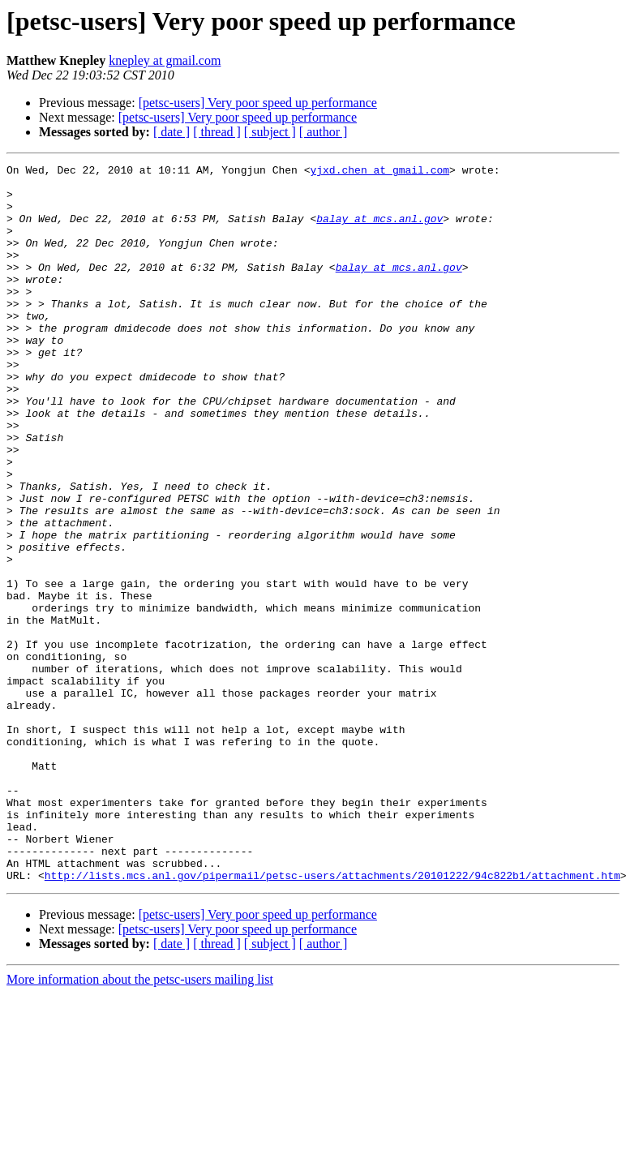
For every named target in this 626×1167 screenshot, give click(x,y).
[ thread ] (217, 132)
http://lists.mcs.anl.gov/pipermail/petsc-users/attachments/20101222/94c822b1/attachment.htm (332, 1018)
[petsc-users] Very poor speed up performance (258, 102)
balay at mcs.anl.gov (379, 230)
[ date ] (171, 132)
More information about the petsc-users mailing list (139, 1123)
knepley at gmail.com (165, 60)
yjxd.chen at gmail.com (379, 172)
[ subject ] (270, 132)
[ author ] (323, 132)
